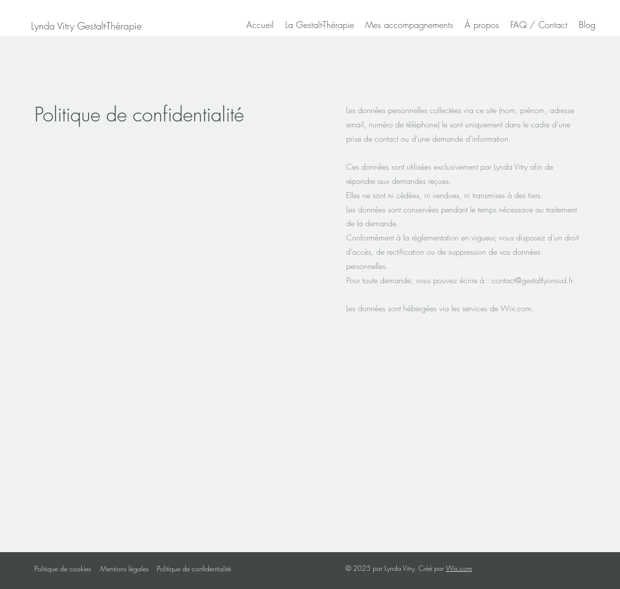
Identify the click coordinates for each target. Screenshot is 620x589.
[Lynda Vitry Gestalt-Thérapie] (86, 26)
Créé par (432, 568)
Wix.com (459, 568)
